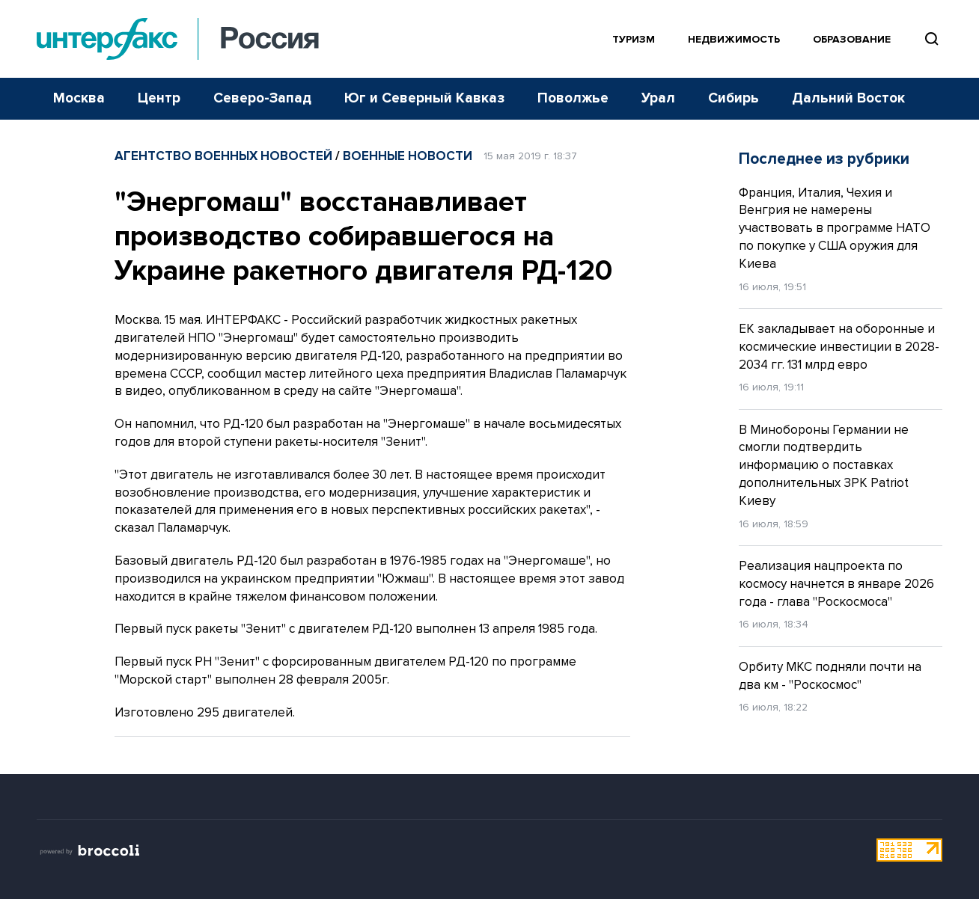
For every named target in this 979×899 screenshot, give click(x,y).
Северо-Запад (262, 98)
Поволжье (573, 98)
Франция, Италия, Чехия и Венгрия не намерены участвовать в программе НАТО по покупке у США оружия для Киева (834, 228)
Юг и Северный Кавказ (424, 98)
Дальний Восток (848, 98)
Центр (159, 98)
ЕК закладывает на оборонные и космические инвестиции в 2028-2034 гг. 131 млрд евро (839, 346)
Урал (658, 98)
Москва (79, 98)
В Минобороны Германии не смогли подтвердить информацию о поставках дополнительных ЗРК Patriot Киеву (824, 465)
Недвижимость (734, 39)
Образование (852, 39)
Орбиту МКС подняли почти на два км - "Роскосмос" (830, 676)
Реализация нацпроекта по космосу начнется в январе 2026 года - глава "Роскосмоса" (836, 584)
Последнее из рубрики (824, 159)
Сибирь (733, 98)
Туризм (633, 39)
